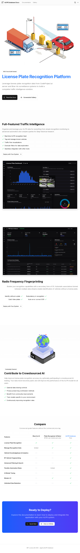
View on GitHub (47, 524)
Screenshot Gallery (28, 97)
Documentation (26, 2)
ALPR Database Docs (10, 2)
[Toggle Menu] (77, 2)
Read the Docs (10, 97)
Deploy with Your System (12, 154)
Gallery (35, 2)
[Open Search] (75, 2)
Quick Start (31, 524)
